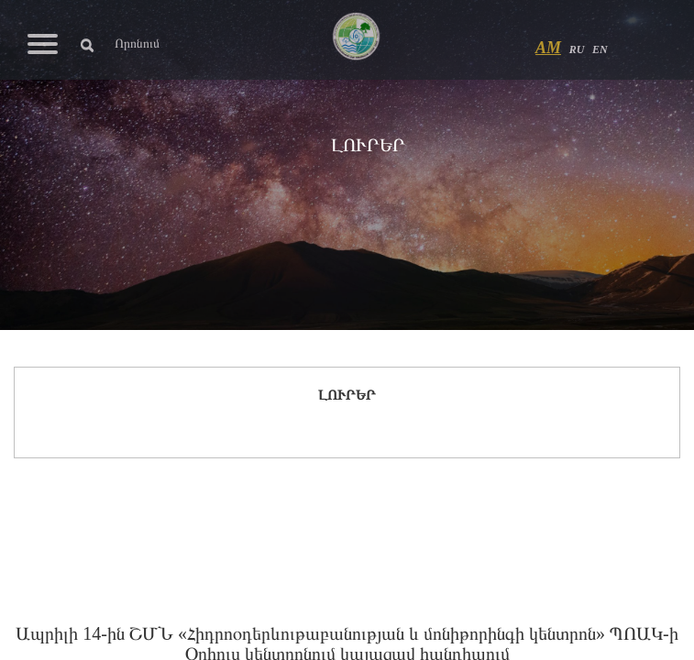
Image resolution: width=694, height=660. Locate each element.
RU (577, 49)
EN (600, 49)
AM (548, 47)
